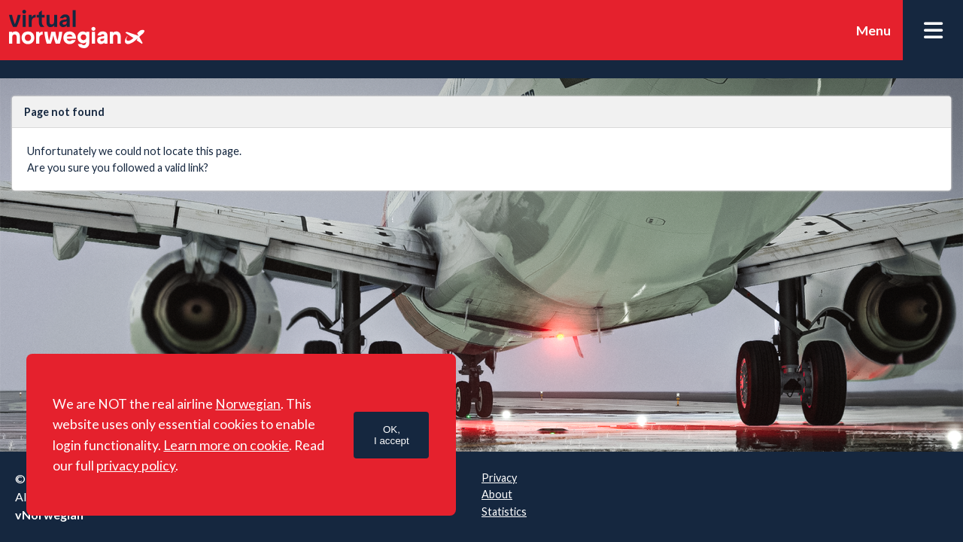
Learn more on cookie (226, 445)
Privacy (499, 477)
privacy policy (135, 465)
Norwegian (248, 404)
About (497, 494)
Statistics (504, 511)
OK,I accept (391, 435)
